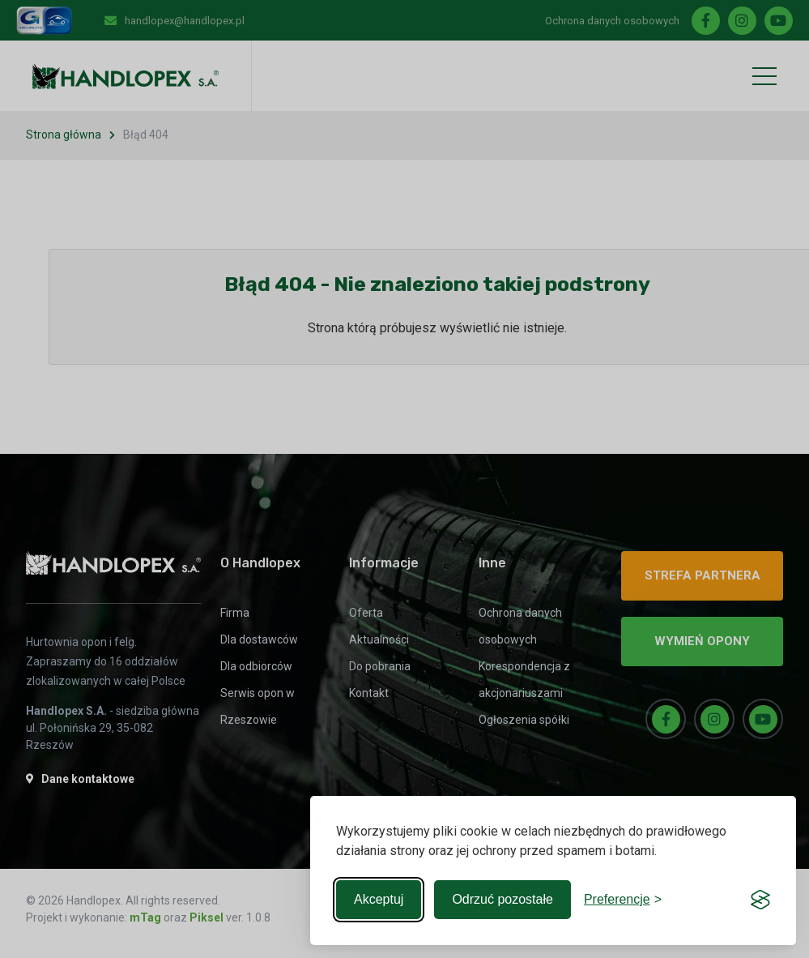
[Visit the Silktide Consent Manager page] (760, 899)
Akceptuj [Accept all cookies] (378, 899)
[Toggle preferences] (623, 899)
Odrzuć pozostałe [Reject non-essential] (502, 899)
